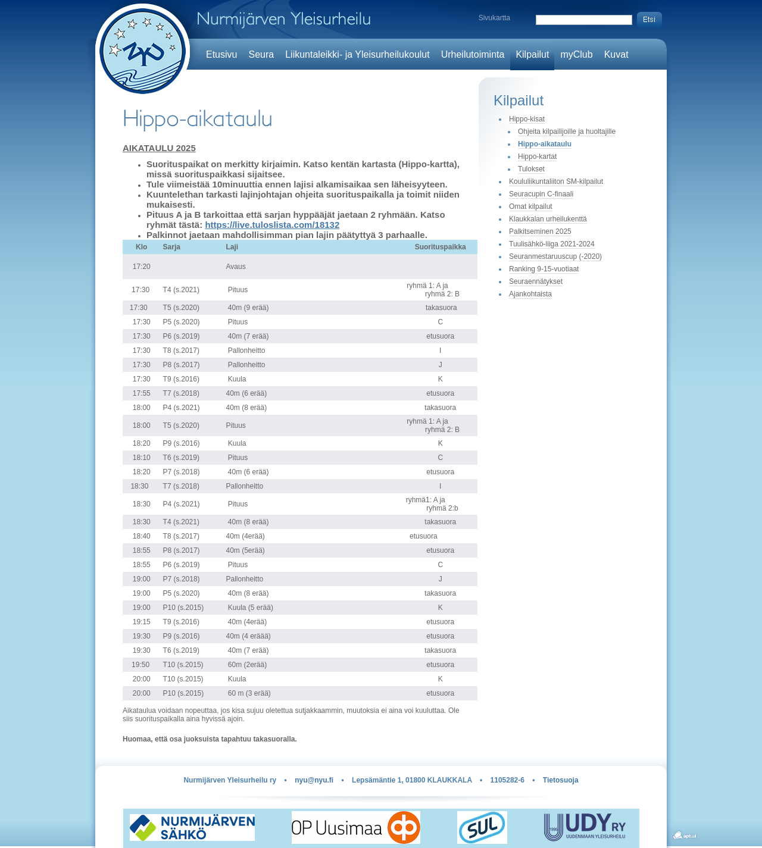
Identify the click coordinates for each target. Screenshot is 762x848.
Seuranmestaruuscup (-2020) (555, 256)
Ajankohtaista (530, 294)
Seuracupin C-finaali (541, 194)
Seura (261, 54)
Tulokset (531, 169)
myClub (576, 54)
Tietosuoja (561, 780)
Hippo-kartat (537, 156)
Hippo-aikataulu (545, 144)
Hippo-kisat (527, 119)
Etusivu (221, 54)
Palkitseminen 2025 (540, 231)
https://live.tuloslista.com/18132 (272, 225)
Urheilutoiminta (473, 54)
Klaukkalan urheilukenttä (548, 219)
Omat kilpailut (530, 206)
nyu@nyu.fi (314, 780)
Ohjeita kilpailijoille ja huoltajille (567, 131)
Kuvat (616, 54)
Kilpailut (532, 54)
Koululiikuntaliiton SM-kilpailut (556, 181)
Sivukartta (494, 18)
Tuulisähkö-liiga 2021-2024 (552, 244)
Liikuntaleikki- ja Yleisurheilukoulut (357, 54)
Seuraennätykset (536, 281)
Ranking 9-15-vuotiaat (544, 269)
